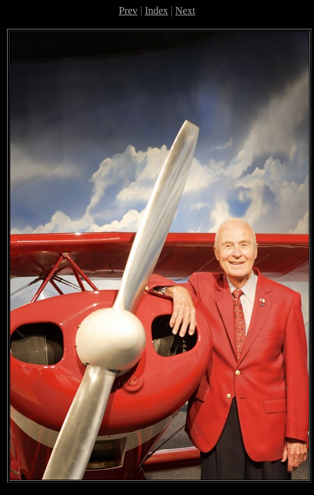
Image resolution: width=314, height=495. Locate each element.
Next (185, 10)
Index (156, 10)
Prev (128, 10)
